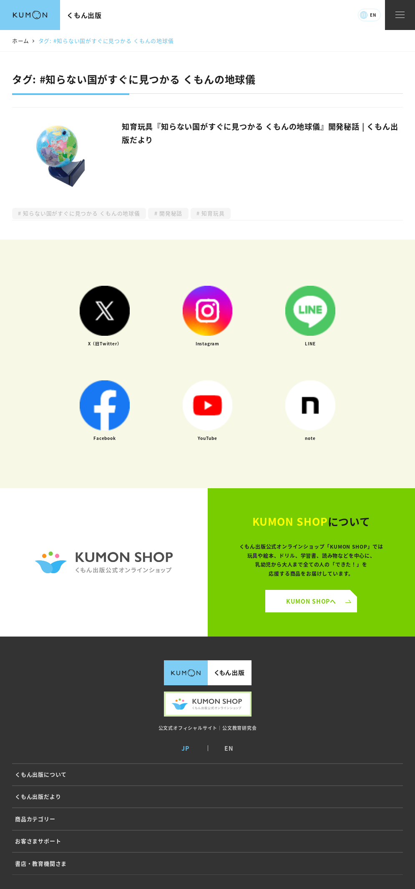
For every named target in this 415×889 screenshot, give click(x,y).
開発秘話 (170, 213)
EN (373, 15)
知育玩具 (212, 213)
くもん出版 (84, 15)
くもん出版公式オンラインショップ (208, 704)
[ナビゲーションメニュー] (400, 15)
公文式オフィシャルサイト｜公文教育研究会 (207, 727)
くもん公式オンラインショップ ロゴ (104, 562)
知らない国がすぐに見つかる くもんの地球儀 (80, 213)
